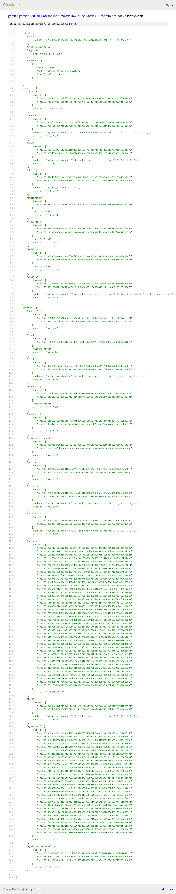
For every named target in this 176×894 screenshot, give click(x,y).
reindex (119, 16)
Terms (37, 889)
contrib (105, 16)
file (75, 24)
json (170, 888)
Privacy (28, 889)
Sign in (169, 5)
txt (162, 888)
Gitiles (19, 889)
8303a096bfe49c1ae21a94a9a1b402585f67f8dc (62, 16)
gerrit (12, 16)
